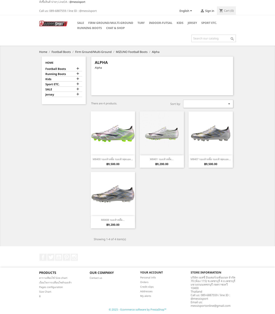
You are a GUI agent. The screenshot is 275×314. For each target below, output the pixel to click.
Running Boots (89, 28)
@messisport (77, 2)
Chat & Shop (115, 28)
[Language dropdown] (186, 11)
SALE (80, 23)
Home (49, 62)
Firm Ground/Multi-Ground (110, 23)
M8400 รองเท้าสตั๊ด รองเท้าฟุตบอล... (113, 159)
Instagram (74, 257)
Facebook (43, 257)
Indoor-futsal (160, 23)
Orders (144, 282)
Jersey (192, 23)
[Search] (213, 38)
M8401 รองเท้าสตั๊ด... (161, 159)
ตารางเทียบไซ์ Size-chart (53, 278)
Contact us (96, 278)
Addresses (146, 291)
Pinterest (66, 257)
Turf (141, 23)
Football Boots (55, 69)
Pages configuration (51, 287)
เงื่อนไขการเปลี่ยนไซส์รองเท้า (55, 282)
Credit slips (147, 286)
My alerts (145, 296)
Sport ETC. (209, 23)
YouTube (58, 257)
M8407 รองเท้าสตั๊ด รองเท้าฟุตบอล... (210, 159)
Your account (151, 272)
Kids (180, 23)
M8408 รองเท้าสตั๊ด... (113, 219)
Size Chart (45, 291)
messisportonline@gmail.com (211, 306)
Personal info (148, 277)
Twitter (50, 257)
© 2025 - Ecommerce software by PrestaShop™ (137, 309)
